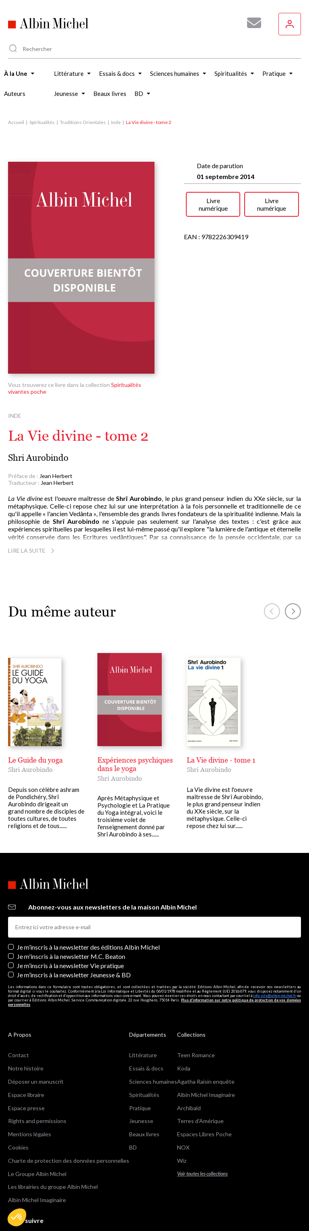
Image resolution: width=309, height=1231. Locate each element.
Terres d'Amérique (200, 1083)
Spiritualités (42, 122)
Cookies (18, 1109)
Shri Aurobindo (38, 457)
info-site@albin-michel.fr (274, 958)
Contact (18, 1017)
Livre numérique (213, 204)
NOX (183, 1109)
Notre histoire (25, 1031)
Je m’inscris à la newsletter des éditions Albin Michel (88, 909)
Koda (183, 1031)
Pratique (140, 1070)
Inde (116, 122)
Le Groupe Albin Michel (37, 1136)
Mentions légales (29, 1096)
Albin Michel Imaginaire (37, 1162)
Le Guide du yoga (35, 760)
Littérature (143, 1017)
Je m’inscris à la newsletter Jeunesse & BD (74, 937)
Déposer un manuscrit (36, 1043)
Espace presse (26, 1070)
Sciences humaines (153, 1043)
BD (133, 1109)
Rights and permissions (37, 1083)
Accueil (16, 122)
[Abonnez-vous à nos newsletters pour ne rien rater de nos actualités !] (251, 23)
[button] (17, 1217)
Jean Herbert (55, 475)
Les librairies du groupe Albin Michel (53, 1149)
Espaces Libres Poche (204, 1096)
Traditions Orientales (83, 122)
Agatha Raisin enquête (206, 1043)
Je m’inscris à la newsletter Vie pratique (70, 928)
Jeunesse (141, 1083)
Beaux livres (144, 1096)
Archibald (189, 1070)
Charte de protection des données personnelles (68, 1122)
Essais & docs (146, 1031)
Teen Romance (196, 1017)
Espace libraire (26, 1057)
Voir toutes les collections (202, 1136)
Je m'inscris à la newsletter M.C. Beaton (71, 918)
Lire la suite (32, 550)
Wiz (181, 1122)
